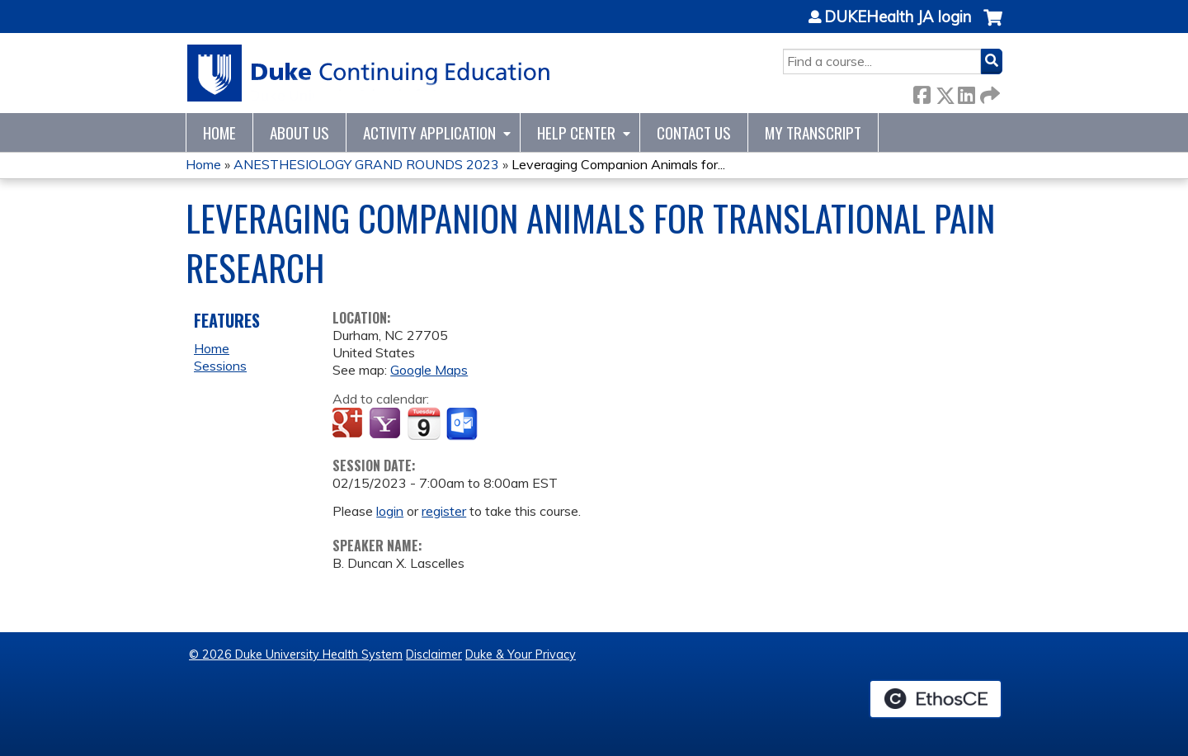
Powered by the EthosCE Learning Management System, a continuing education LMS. (935, 699)
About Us (299, 132)
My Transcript (813, 132)
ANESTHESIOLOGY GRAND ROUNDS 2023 (366, 164)
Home (219, 132)
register (444, 511)
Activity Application (429, 132)
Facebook (921, 92)
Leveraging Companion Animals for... (618, 164)
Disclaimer (434, 654)
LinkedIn (966, 92)
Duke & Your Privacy (520, 654)
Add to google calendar (349, 424)
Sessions (220, 365)
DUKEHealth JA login (897, 17)
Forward (988, 92)
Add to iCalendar (424, 423)
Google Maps (429, 369)
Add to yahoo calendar (386, 424)
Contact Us (694, 132)
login (389, 511)
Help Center (576, 132)
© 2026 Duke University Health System (296, 654)
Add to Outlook (463, 424)
